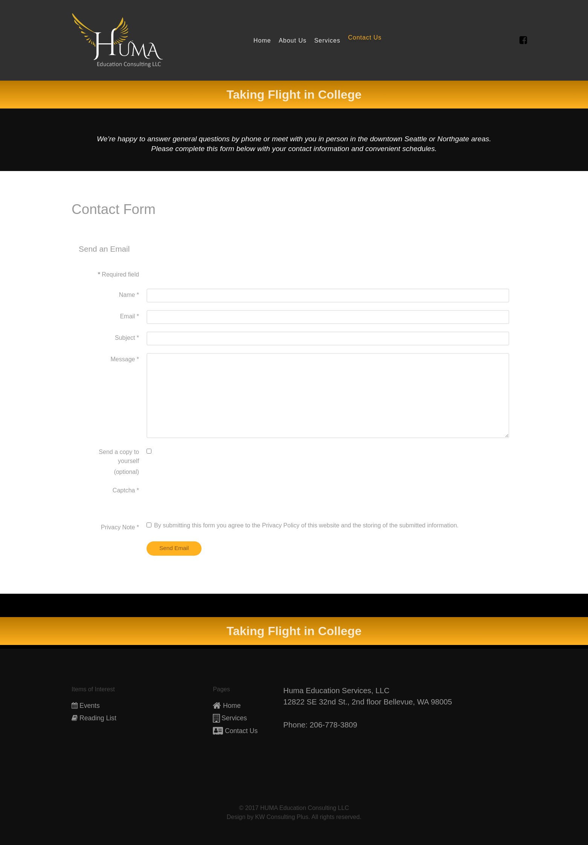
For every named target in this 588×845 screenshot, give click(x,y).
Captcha (126, 490)
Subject (127, 338)
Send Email (174, 548)
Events (89, 705)
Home (232, 705)
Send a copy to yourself (119, 456)
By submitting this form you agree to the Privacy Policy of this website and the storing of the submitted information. (302, 525)
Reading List (97, 718)
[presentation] (204, 498)
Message (125, 359)
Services (234, 718)
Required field (118, 274)
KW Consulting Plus (281, 817)
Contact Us (241, 731)
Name (129, 295)
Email (129, 316)
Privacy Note (120, 527)
